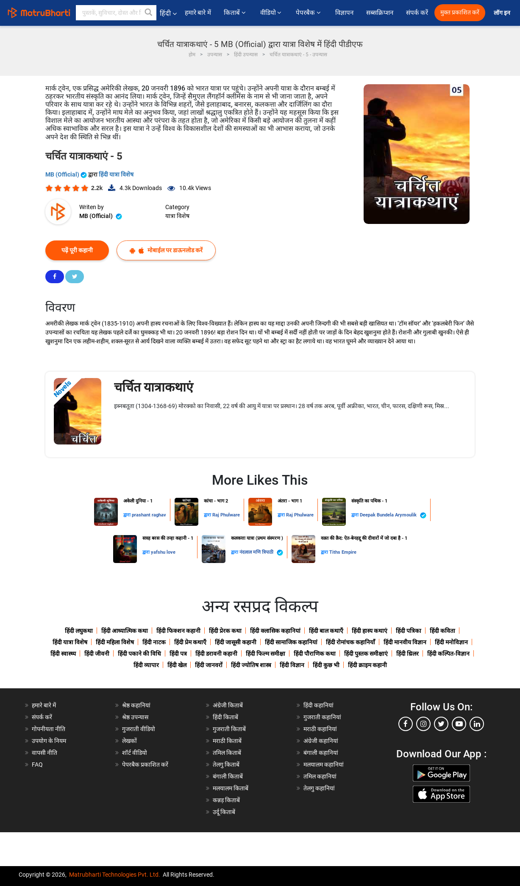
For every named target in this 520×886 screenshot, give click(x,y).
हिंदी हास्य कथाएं (369, 630)
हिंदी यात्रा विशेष (116, 174)
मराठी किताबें (227, 740)
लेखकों (129, 740)
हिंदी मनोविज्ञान (451, 642)
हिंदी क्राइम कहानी (367, 665)
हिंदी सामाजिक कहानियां (291, 642)
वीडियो (271, 12)
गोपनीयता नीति (48, 729)
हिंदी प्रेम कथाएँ (190, 642)
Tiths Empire (342, 552)
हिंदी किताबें (225, 717)
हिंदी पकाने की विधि (139, 653)
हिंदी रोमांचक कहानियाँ (350, 642)
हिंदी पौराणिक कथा (315, 653)
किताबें (235, 12)
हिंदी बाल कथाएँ (326, 630)
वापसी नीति (44, 752)
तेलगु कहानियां (319, 788)
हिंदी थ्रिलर (407, 653)
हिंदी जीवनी (96, 653)
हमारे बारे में (198, 12)
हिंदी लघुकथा (79, 630)
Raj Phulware (226, 515)
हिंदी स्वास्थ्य (63, 653)
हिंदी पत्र (178, 653)
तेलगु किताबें (226, 764)
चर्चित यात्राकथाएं (153, 387)
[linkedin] (477, 724)
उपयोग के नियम (49, 740)
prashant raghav (149, 515)
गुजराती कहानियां (322, 717)
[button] (148, 12)
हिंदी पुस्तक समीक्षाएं (366, 653)
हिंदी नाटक (154, 642)
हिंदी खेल (176, 665)
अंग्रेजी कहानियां (320, 740)
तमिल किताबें (227, 752)
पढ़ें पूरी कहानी (77, 250)
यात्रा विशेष (177, 216)
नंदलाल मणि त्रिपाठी (261, 552)
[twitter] (441, 724)
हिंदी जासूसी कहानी (235, 642)
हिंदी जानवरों (208, 665)
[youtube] (459, 724)
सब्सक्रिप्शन (379, 12)
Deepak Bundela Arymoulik (393, 515)
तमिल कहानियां (319, 776)
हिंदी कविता (442, 630)
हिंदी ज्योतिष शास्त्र (251, 665)
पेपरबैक (309, 12)
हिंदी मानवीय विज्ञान (405, 642)
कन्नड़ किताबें (226, 800)
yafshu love (163, 552)
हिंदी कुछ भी (326, 665)
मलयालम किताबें (230, 788)
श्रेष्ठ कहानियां (136, 705)
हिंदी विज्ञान (292, 665)
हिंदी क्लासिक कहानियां (275, 630)
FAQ (37, 764)
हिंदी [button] (168, 13)
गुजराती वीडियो (138, 729)
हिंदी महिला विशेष (115, 642)
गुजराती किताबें (229, 729)
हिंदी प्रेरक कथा (225, 630)
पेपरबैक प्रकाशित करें (145, 764)
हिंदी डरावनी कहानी (216, 653)
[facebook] (405, 724)
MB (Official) (66, 174)
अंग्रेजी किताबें (228, 705)
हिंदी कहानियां (318, 705)
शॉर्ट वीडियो (134, 752)
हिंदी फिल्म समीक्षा (265, 653)
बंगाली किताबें (228, 776)
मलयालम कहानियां (323, 764)
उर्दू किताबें (224, 812)
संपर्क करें (417, 12)
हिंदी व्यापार (146, 665)
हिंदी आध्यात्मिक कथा (124, 630)
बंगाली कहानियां (320, 752)
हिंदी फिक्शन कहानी (178, 630)
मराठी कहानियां (320, 729)
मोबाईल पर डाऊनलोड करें (166, 250)
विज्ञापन (344, 12)
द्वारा (127, 515)
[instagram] (423, 724)
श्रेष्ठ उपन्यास (135, 717)
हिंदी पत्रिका (408, 630)
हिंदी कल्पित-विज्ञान (448, 653)
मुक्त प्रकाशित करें (459, 12)
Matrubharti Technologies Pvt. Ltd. (114, 874)
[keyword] (116, 12)
